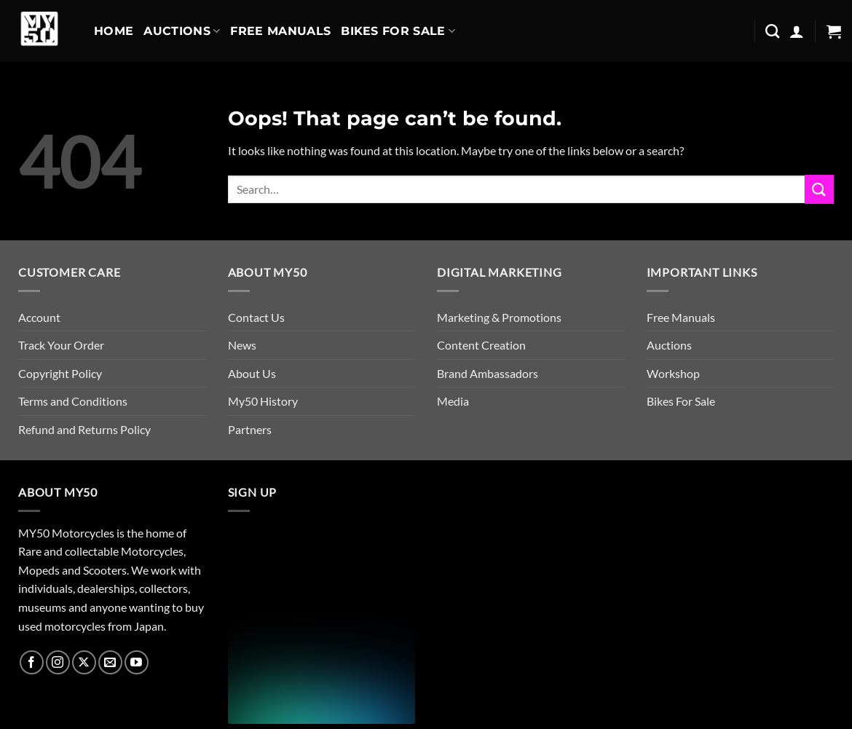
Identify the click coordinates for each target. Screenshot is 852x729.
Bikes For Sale (398, 31)
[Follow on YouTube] (137, 662)
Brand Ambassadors (487, 373)
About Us (252, 373)
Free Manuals (280, 31)
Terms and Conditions (72, 401)
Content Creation (481, 345)
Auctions (181, 31)
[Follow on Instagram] (58, 662)
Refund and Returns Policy (84, 429)
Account (39, 317)
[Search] (772, 31)
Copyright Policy (60, 373)
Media (453, 401)
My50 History (263, 401)
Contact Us (256, 317)
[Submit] (819, 189)
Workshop (673, 373)
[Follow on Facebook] (32, 662)
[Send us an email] (110, 662)
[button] (796, 31)
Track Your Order (61, 345)
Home (113, 31)
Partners (250, 429)
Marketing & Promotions (499, 317)
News (242, 345)
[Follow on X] (84, 662)
